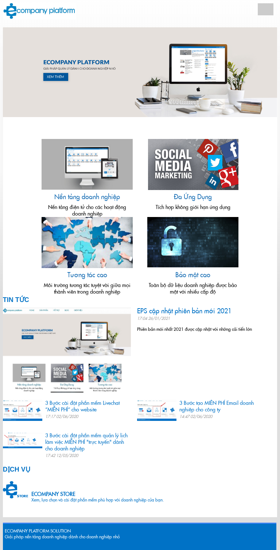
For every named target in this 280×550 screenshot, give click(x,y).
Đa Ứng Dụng (193, 197)
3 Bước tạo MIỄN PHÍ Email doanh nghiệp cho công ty (216, 406)
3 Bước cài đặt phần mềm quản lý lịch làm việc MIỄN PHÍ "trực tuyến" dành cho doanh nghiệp (86, 442)
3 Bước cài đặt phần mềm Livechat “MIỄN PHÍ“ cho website (82, 406)
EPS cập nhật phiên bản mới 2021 (184, 311)
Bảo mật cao (192, 275)
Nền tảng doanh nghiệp (87, 197)
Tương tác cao (87, 275)
